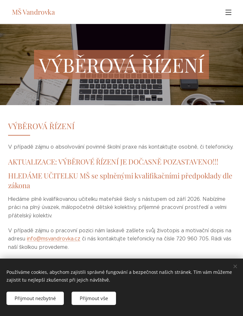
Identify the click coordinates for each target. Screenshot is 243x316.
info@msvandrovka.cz (53, 239)
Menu (228, 12)
